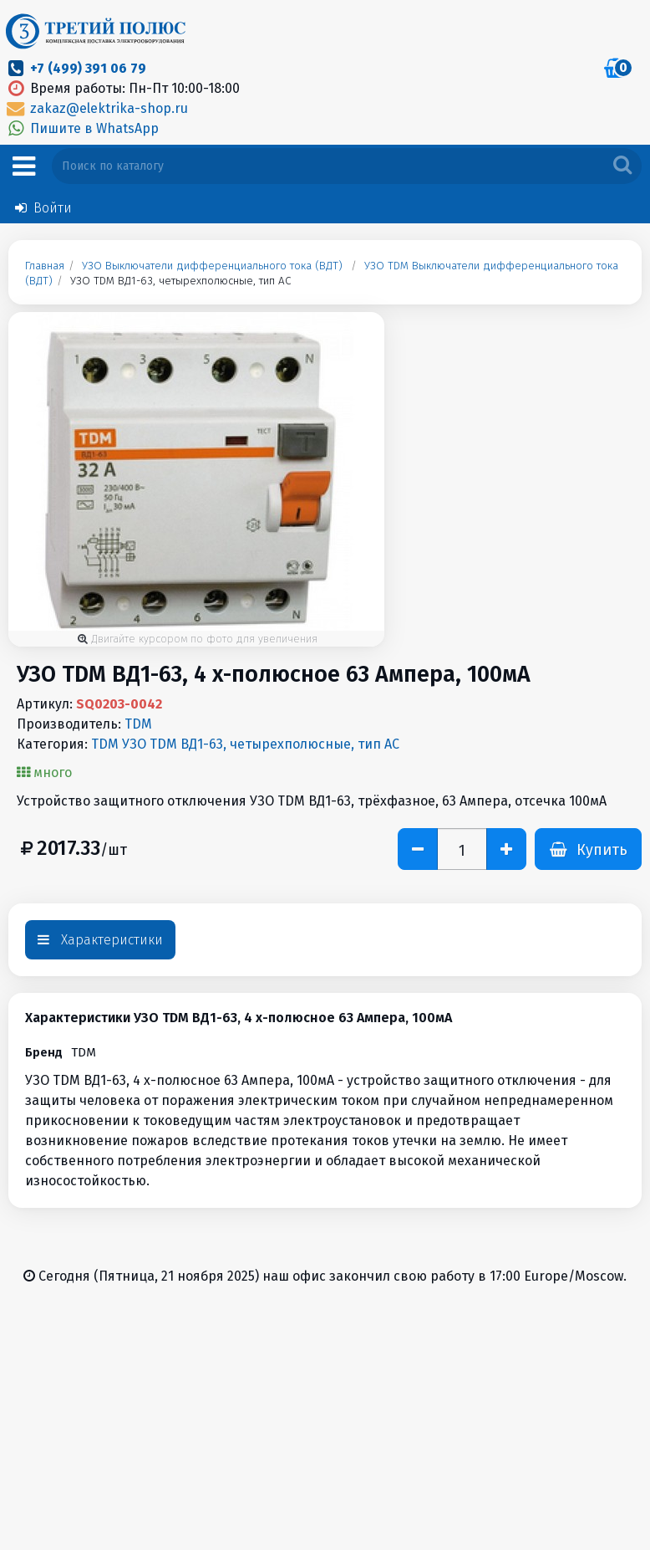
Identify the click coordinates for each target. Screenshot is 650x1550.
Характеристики (100, 940)
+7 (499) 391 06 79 (88, 68)
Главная (44, 266)
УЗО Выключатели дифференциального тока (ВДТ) (212, 266)
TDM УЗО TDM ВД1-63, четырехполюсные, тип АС (245, 744)
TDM (138, 724)
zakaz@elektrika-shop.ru (96, 108)
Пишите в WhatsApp (81, 128)
